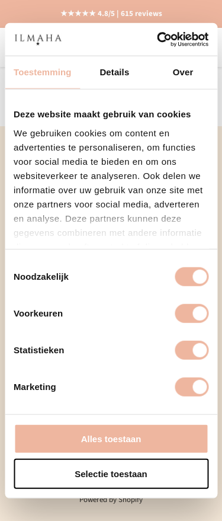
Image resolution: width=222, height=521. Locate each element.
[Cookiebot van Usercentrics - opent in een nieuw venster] (158, 39)
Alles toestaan (111, 439)
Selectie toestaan (111, 474)
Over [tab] (183, 72)
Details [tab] (114, 72)
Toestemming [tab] (43, 72)
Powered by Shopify (111, 499)
